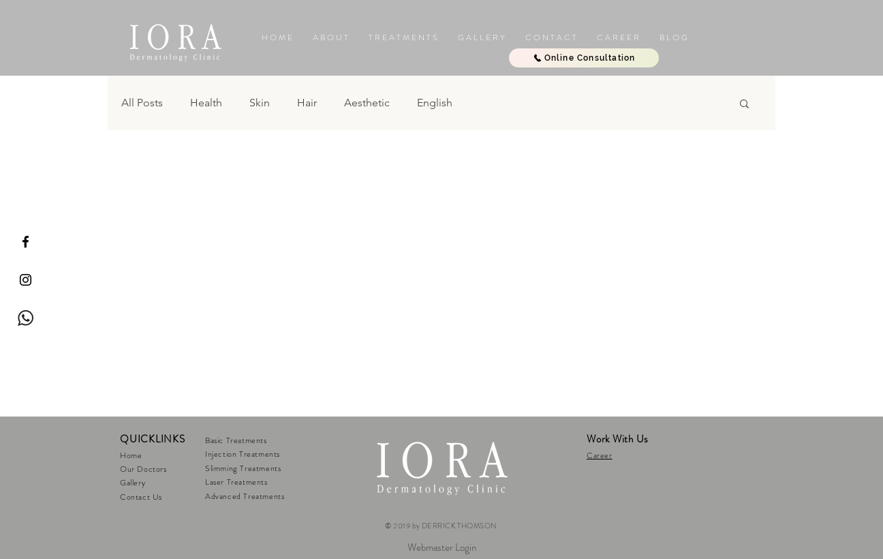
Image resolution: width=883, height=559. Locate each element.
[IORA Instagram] (25, 280)
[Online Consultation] (584, 57)
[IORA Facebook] (25, 242)
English (434, 102)
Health (206, 102)
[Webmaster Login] (441, 547)
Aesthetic (367, 102)
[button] (481, 37)
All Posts (142, 102)
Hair (307, 102)
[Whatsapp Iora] (25, 318)
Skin (259, 102)
